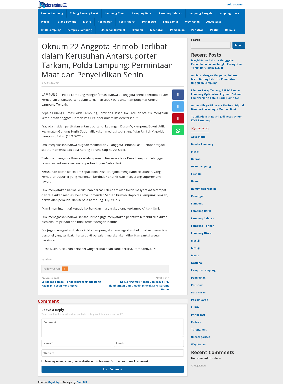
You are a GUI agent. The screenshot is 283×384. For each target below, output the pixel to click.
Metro (195, 255)
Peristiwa (197, 285)
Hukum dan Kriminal (204, 188)
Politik (195, 307)
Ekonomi (196, 174)
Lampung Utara (201, 233)
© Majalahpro (198, 365)
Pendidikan (198, 277)
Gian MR (82, 382)
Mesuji (195, 240)
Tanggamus (199, 329)
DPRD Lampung (201, 166)
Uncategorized (200, 337)
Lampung (197, 203)
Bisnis (195, 151)
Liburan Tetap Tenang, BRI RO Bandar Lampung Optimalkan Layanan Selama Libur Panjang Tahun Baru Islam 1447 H (216, 94)
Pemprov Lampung (203, 270)
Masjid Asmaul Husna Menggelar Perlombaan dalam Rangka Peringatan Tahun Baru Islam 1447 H (216, 64)
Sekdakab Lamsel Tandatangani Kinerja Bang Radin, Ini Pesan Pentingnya (72, 281)
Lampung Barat (201, 211)
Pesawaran (198, 292)
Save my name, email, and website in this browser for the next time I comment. (97, 361)
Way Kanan (198, 344)
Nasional (197, 262)
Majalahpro (55, 382)
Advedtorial (198, 136)
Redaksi (196, 322)
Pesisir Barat (199, 300)
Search (195, 39)
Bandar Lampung (202, 144)
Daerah (196, 159)
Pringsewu (198, 314)
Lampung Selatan (202, 218)
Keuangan (197, 196)
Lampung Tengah (202, 225)
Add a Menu (235, 4)
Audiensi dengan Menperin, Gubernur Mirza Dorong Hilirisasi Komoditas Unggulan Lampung (215, 79)
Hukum (195, 181)
